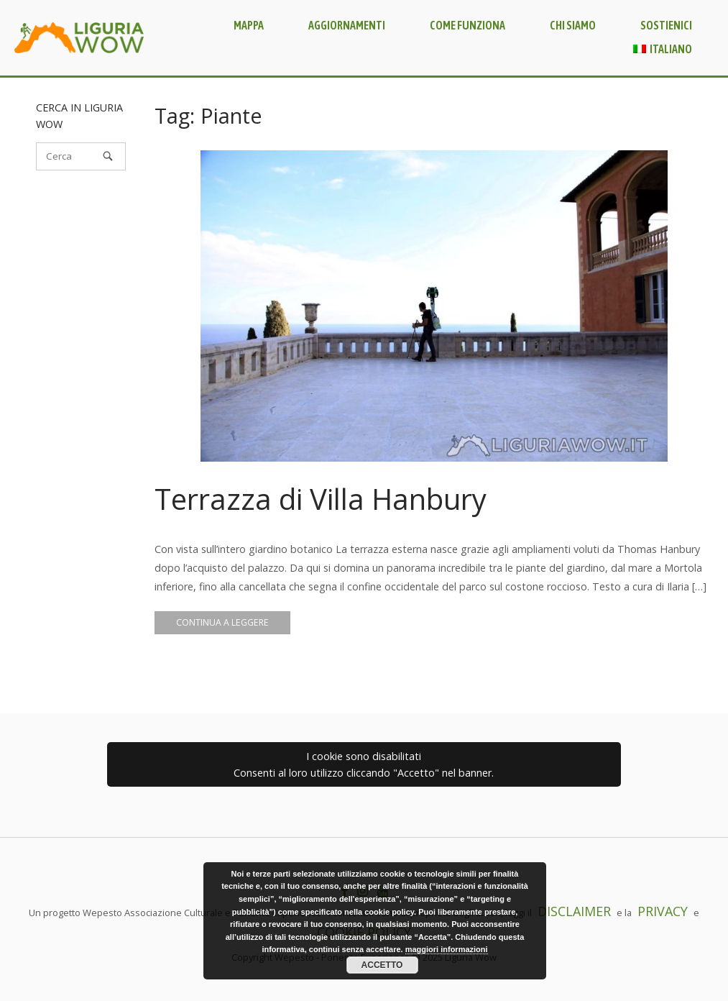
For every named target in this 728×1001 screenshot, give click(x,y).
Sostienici (666, 25)
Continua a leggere (222, 622)
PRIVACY (662, 911)
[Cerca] (81, 156)
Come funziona (467, 25)
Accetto (382, 965)
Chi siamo (573, 25)
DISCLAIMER (574, 911)
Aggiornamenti (346, 25)
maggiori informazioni (446, 949)
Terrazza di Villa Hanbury (321, 498)
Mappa (249, 25)
